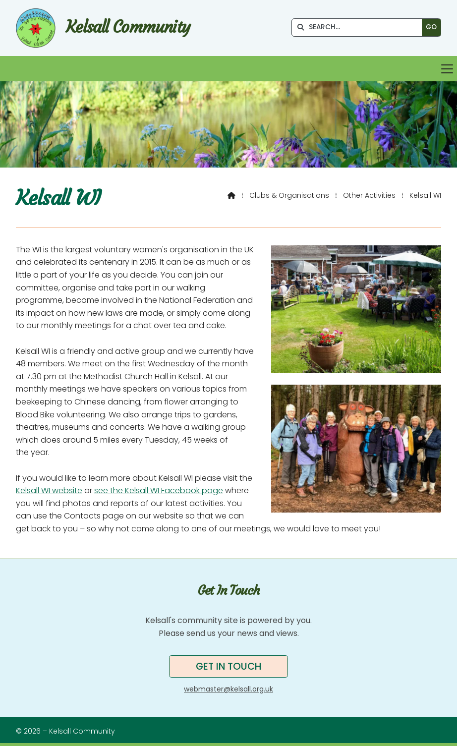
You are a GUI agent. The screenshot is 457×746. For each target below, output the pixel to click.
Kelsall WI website (49, 490)
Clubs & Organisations (289, 195)
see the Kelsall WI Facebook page (158, 490)
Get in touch (228, 666)
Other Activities (369, 195)
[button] (228, 68)
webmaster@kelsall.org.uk (228, 689)
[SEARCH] (359, 27)
